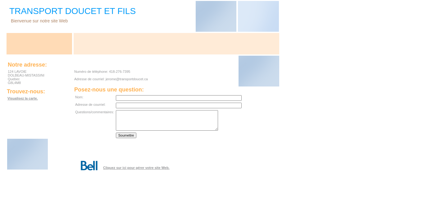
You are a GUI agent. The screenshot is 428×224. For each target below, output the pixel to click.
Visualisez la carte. (22, 98)
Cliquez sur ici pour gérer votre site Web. (136, 168)
